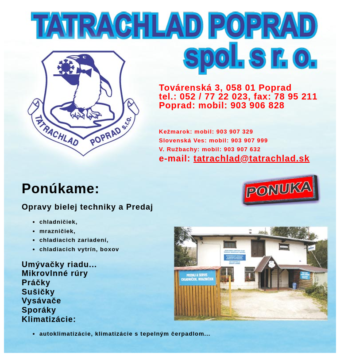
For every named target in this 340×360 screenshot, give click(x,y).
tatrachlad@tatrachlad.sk (251, 158)
